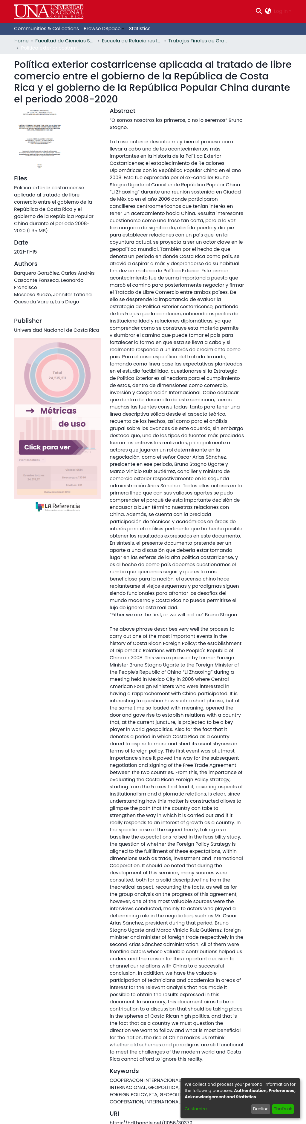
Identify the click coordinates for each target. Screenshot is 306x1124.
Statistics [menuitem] (140, 28)
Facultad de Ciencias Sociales (65, 40)
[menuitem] (268, 11)
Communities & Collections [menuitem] (46, 28)
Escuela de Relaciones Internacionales (132, 40)
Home (21, 40)
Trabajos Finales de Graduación (198, 40)
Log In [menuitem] (281, 11)
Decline (261, 1109)
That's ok (283, 1109)
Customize (196, 1109)
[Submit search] (259, 11)
